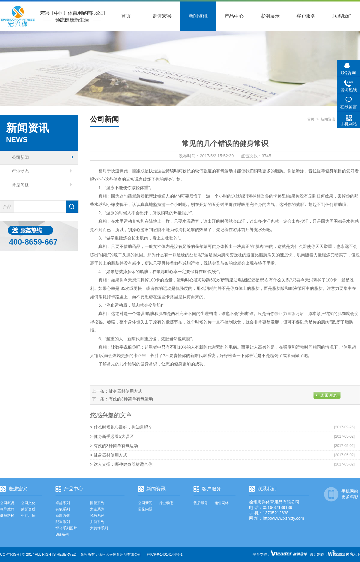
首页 (126, 16)
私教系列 (97, 515)
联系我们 (342, 16)
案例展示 (270, 16)
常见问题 (42, 185)
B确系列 (62, 534)
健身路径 (7, 515)
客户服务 (306, 16)
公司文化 (28, 503)
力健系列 (97, 522)
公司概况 (7, 503)
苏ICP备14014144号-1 (165, 554)
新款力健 (63, 515)
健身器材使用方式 (125, 391)
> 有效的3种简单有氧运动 (114, 445)
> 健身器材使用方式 (108, 455)
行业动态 (42, 171)
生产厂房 (28, 515)
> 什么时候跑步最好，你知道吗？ (121, 427)
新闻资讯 (198, 16)
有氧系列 (63, 509)
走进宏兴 (162, 16)
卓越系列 (63, 503)
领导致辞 (7, 509)
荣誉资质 (28, 509)
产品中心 (234, 16)
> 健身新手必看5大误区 (112, 436)
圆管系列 (97, 503)
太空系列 (97, 509)
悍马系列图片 (66, 528)
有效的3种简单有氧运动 (131, 399)
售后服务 (201, 503)
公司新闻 (43, 157)
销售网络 (221, 503)
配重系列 (63, 522)
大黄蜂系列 (99, 528)
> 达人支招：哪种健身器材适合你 (121, 464)
